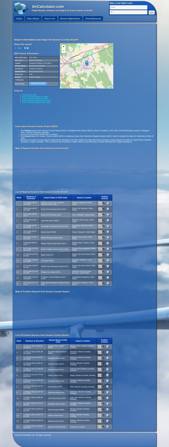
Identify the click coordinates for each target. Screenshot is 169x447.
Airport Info (49, 18)
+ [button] (64, 47)
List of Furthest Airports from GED (36, 102)
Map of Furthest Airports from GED (36, 100)
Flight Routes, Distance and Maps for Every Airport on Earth (62, 10)
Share (18, 48)
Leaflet (110, 87)
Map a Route (33, 18)
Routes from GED (38, 84)
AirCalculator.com (48, 7)
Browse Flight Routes (70, 18)
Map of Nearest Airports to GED (35, 97)
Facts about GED (29, 95)
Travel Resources (93, 18)
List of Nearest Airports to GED (35, 99)
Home (19, 18)
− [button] (64, 51)
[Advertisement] (84, 31)
